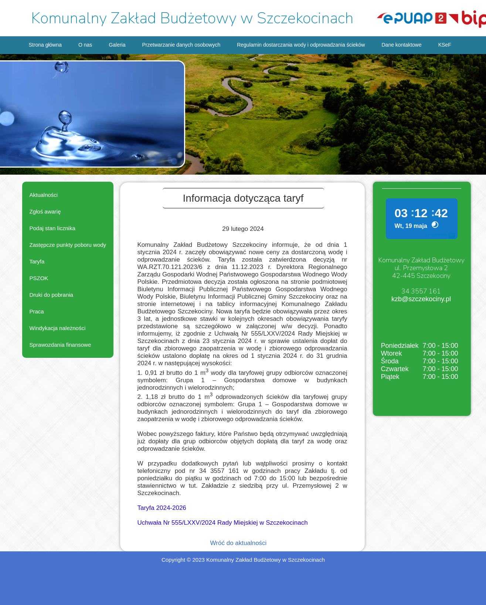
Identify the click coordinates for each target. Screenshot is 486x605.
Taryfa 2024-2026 (161, 507)
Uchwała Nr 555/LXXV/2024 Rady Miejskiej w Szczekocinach (222, 522)
